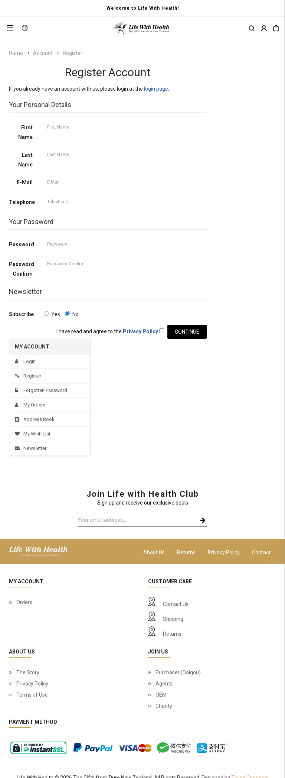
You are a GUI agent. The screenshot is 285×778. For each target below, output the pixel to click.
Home (16, 53)
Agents (164, 684)
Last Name (25, 160)
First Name (25, 132)
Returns (186, 552)
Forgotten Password (41, 390)
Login (25, 361)
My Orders (30, 405)
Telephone (22, 202)
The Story (27, 672)
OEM (161, 695)
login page (156, 89)
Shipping (173, 619)
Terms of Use (32, 695)
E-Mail (25, 182)
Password (21, 244)
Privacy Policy (224, 552)
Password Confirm (21, 269)
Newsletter (30, 448)
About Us (154, 552)
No (72, 314)
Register (72, 53)
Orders (24, 602)
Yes (52, 314)
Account (43, 53)
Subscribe (21, 314)
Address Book (35, 419)
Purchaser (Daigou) (178, 672)
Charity (163, 706)
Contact (261, 552)
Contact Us (176, 604)
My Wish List (32, 434)
